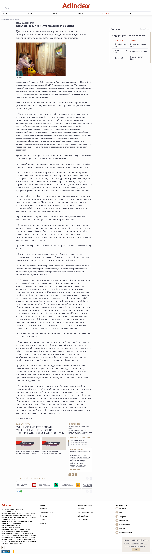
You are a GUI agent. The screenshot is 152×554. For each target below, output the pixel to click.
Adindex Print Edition (86, 512)
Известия (28, 418)
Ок (136, 549)
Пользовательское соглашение (10, 527)
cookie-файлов (137, 543)
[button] (91, 478)
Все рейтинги (145, 29)
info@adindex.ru (125, 533)
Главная (4, 19)
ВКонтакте (123, 521)
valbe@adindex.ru (75, 469)
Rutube (122, 529)
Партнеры (43, 516)
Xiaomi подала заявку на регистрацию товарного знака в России (52, 453)
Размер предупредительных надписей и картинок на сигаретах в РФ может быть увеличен (80, 432)
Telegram (122, 517)
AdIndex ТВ (106, 13)
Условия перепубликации (8, 511)
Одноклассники (125, 525)
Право (17, 19)
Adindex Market (83, 516)
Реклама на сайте (46, 512)
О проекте (43, 509)
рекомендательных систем (131, 546)
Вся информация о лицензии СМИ (11, 523)
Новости (11, 19)
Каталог (43, 520)
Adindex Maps (83, 520)
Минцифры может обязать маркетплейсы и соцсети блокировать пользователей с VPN (40, 430)
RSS (120, 513)
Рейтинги (81, 509)
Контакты (123, 509)
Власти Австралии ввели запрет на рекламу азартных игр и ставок (27, 452)
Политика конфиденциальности (10, 525)
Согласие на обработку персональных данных (14, 531)
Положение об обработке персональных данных (15, 529)
